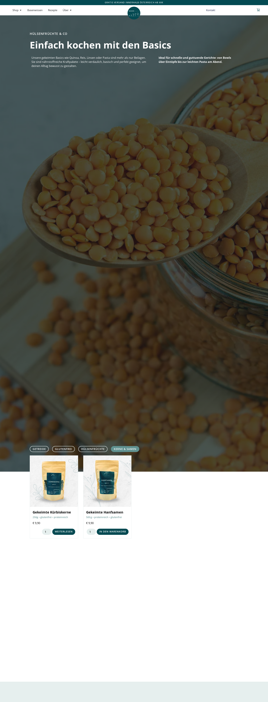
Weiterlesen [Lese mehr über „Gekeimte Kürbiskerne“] (64, 531)
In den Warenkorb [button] (112, 531)
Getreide (39, 449)
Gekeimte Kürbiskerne (52, 512)
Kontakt (210, 10)
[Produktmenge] (46, 532)
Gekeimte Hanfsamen (104, 512)
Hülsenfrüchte (93, 449)
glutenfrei (63, 449)
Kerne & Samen (125, 449)
